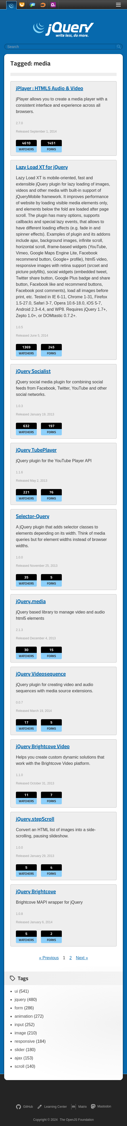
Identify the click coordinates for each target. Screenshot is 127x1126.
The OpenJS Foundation (77, 1120)
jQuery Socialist (33, 371)
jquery (20, 999)
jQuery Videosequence (41, 673)
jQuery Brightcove (36, 891)
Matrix (79, 1106)
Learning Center (52, 1106)
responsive (25, 1041)
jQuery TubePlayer (36, 450)
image (20, 1033)
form (19, 1008)
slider (20, 1049)
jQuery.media (31, 601)
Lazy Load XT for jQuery (42, 167)
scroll (19, 1066)
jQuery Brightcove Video (43, 746)
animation (24, 1016)
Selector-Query (32, 516)
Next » (82, 958)
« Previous (49, 958)
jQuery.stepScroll (35, 819)
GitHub (24, 1106)
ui (16, 991)
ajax (18, 1058)
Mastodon (101, 1106)
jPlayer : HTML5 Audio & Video (49, 88)
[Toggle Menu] (118, 5)
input (19, 1024)
